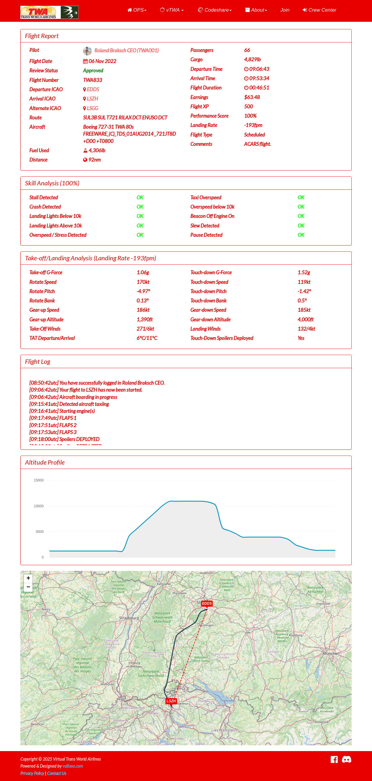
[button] (137, 10)
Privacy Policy (32, 773)
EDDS (93, 89)
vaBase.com (72, 766)
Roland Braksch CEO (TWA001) (126, 51)
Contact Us (56, 773)
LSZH (92, 99)
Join (284, 10)
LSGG (92, 108)
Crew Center (319, 10)
